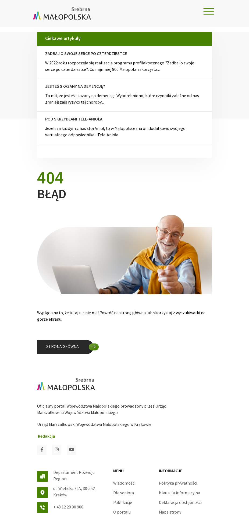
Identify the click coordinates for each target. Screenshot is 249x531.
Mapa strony (170, 513)
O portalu (122, 513)
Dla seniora (123, 493)
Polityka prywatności (178, 484)
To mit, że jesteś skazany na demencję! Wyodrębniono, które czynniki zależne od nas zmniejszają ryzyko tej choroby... (124, 95)
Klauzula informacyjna (179, 493)
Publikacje (122, 503)
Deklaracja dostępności (180, 503)
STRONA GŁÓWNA (62, 347)
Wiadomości (124, 484)
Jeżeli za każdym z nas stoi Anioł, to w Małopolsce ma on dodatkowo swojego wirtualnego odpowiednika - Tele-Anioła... (124, 127)
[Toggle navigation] (208, 11)
